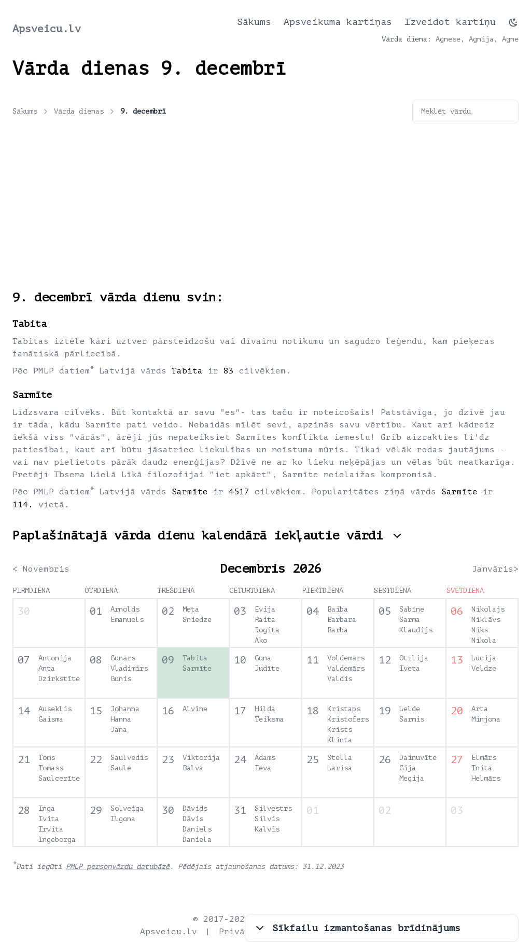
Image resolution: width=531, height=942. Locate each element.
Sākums (254, 22)
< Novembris (40, 569)
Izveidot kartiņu (450, 22)
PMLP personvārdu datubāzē (118, 866)
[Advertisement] (265, 211)
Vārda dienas (85, 111)
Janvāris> (495, 569)
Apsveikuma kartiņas (338, 22)
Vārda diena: (406, 39)
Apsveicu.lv (46, 29)
